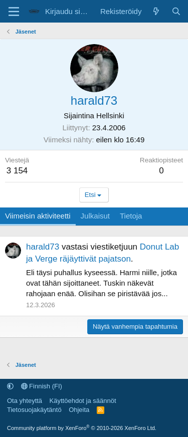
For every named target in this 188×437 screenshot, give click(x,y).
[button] (10, 386)
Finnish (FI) (41, 386)
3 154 (17, 170)
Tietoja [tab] (131, 215)
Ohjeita (79, 409)
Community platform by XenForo (81, 428)
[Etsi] (176, 11)
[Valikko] (14, 12)
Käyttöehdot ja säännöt (83, 400)
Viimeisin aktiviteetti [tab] (38, 215)
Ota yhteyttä (24, 400)
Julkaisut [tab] (95, 215)
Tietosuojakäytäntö (34, 409)
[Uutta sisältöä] (156, 11)
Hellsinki (110, 115)
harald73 (42, 247)
